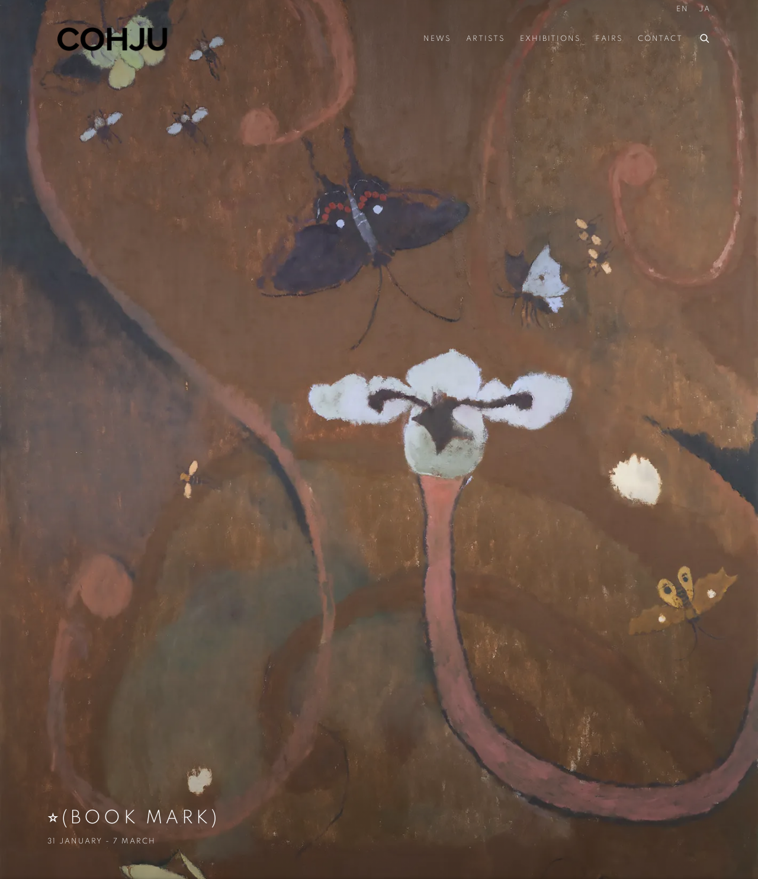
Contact (660, 39)
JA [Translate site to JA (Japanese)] (705, 9)
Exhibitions (550, 39)
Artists (485, 39)
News (437, 39)
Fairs (609, 39)
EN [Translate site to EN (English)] (682, 9)
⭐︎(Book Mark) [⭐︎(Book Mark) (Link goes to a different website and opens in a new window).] (379, 439)
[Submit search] (705, 36)
